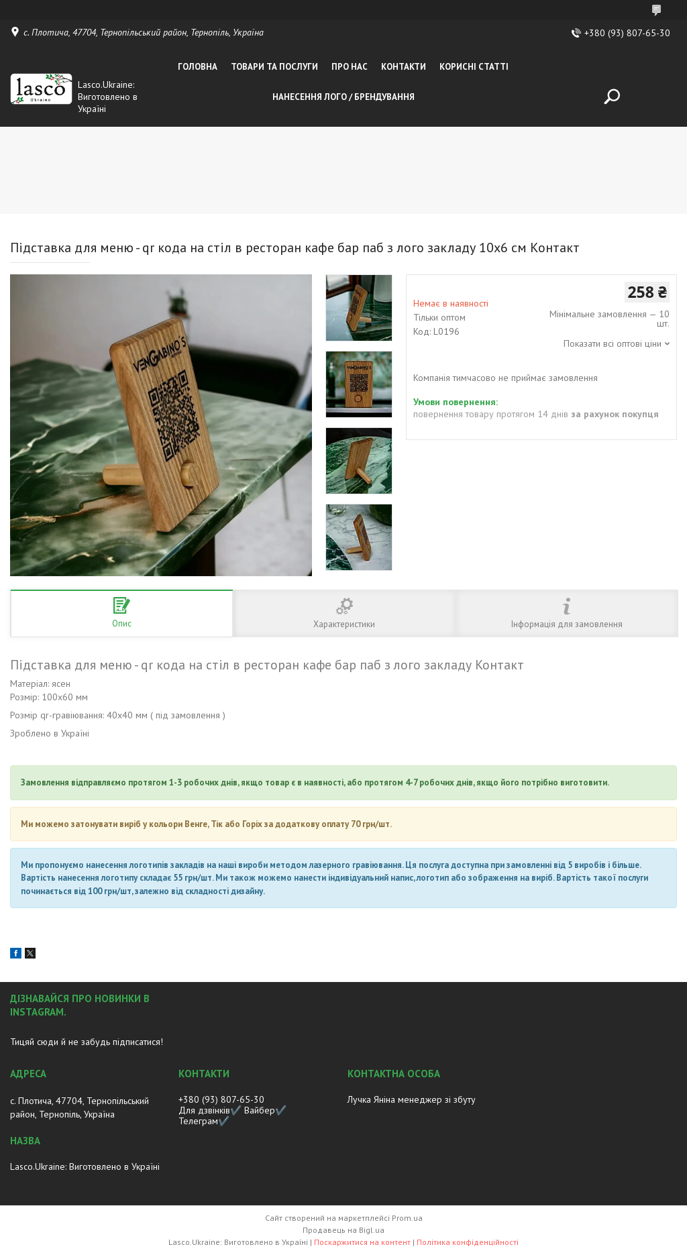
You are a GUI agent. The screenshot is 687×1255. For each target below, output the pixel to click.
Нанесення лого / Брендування (343, 97)
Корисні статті (474, 66)
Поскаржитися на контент (362, 1242)
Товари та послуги (274, 66)
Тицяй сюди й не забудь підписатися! (86, 1042)
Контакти (403, 66)
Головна (197, 66)
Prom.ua (407, 1218)
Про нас (349, 66)
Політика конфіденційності (468, 1242)
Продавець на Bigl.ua (343, 1230)
